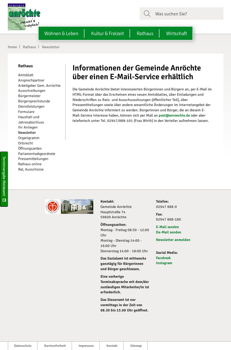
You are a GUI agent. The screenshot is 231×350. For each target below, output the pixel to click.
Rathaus (29, 47)
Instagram (164, 263)
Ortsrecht (25, 143)
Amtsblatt (25, 75)
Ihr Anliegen (28, 127)
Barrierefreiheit (55, 346)
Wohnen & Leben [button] (61, 33)
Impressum (86, 346)
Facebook (163, 258)
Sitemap (136, 346)
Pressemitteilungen (33, 159)
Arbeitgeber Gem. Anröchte (39, 85)
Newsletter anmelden (173, 240)
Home (12, 47)
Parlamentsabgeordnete (36, 153)
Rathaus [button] (145, 33)
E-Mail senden (167, 227)
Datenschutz (22, 346)
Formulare (26, 111)
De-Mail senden (168, 232)
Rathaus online (30, 164)
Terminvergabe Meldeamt (4, 179)
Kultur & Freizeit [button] (107, 33)
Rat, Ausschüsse (31, 169)
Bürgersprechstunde (34, 101)
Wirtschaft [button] (176, 33)
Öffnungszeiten (30, 148)
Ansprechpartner (31, 80)
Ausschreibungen (31, 90)
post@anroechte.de (174, 115)
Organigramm (28, 138)
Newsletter (51, 47)
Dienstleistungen (31, 106)
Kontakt (111, 346)
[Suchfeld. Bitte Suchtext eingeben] (187, 13)
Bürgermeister (29, 96)
